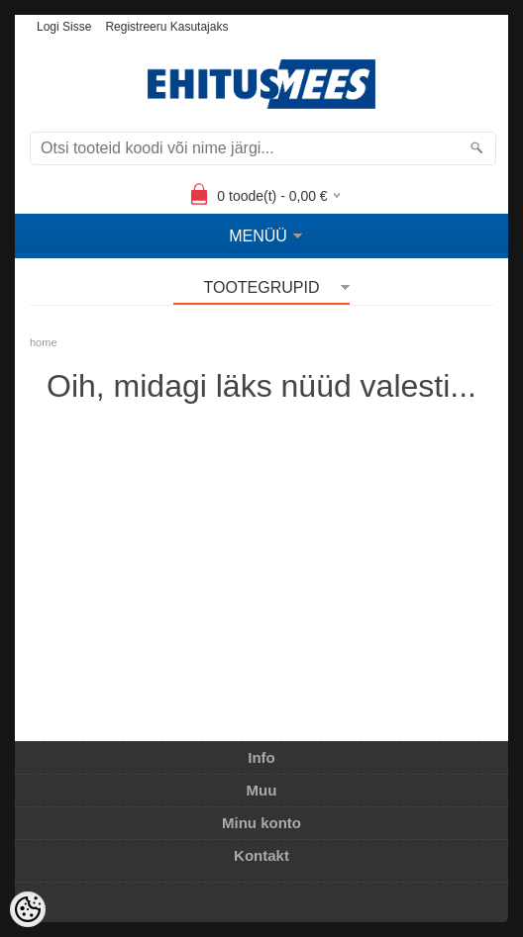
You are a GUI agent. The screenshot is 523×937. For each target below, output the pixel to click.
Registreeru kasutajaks (166, 27)
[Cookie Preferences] (28, 909)
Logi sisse (64, 27)
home (43, 342)
